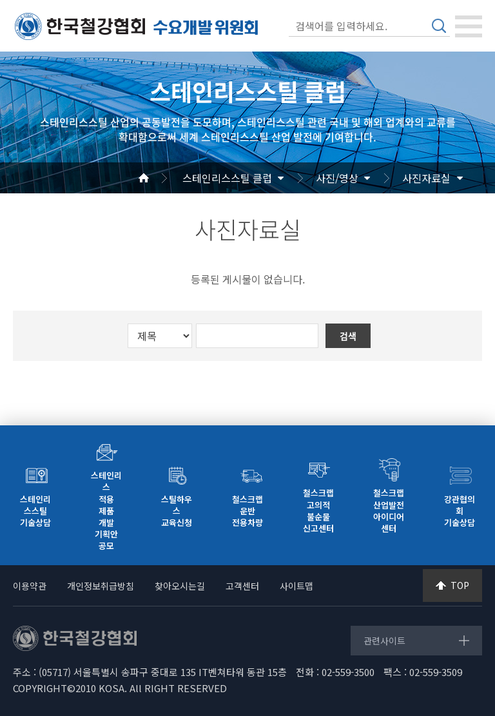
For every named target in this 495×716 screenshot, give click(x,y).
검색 (439, 26)
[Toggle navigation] (468, 26)
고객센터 (242, 585)
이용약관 (29, 585)
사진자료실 (426, 178)
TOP (460, 585)
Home (159, 177)
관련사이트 (384, 640)
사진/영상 (337, 178)
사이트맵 (296, 585)
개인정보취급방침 (100, 585)
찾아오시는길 (180, 585)
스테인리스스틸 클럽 (227, 178)
